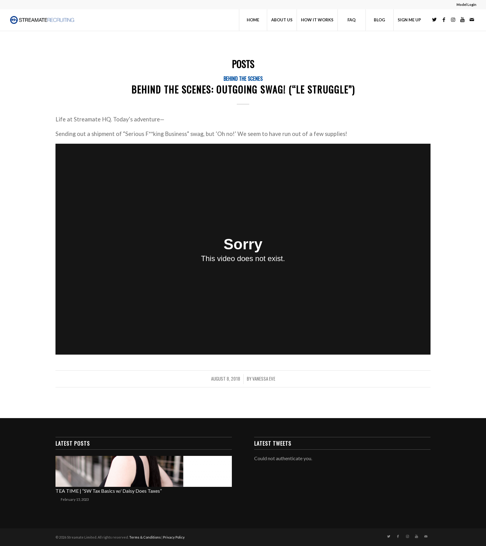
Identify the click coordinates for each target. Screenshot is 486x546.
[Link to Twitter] (434, 19)
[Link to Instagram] (453, 19)
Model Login (466, 4)
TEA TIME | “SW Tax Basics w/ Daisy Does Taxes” (108, 491)
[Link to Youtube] (462, 19)
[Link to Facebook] (443, 19)
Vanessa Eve (263, 378)
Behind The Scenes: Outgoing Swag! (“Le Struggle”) (243, 89)
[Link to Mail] (471, 19)
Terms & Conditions (145, 537)
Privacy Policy (174, 537)
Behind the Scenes (243, 78)
